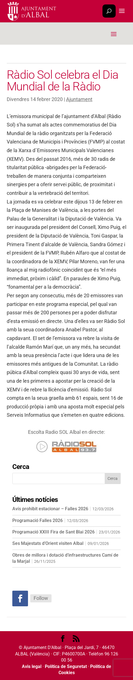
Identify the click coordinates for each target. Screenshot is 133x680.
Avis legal (31, 666)
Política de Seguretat (66, 666)
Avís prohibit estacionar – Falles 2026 (50, 508)
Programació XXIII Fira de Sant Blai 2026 (53, 532)
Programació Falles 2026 (37, 520)
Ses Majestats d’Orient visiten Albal (47, 543)
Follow (41, 598)
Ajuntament (79, 99)
